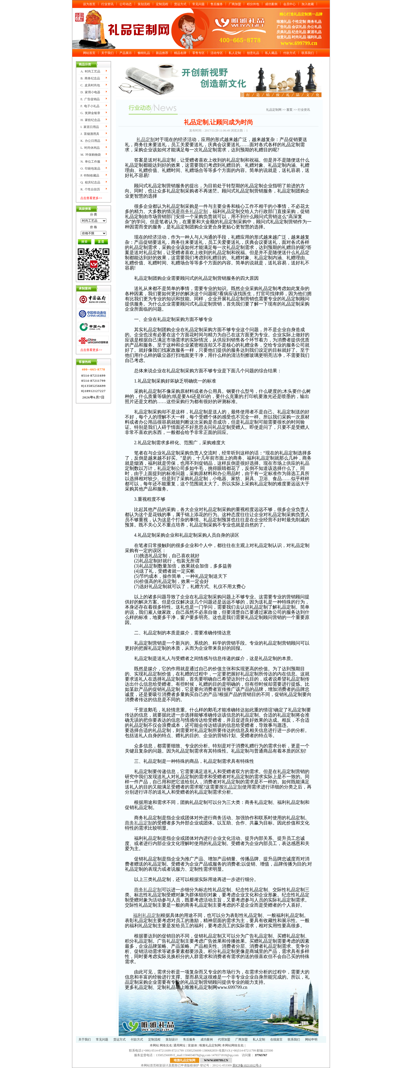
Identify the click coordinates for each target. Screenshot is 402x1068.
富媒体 (192, 1045)
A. (90, 71)
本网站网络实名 (233, 1045)
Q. (90, 182)
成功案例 (271, 4)
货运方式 (180, 4)
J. (90, 134)
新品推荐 (162, 53)
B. (90, 78)
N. (90, 161)
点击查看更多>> (91, 198)
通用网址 (179, 1045)
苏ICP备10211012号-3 (247, 1065)
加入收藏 (308, 4)
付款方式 (289, 53)
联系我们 (308, 53)
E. (90, 99)
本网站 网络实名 (161, 1045)
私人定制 (235, 53)
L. (90, 148)
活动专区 (216, 53)
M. (91, 154)
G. (90, 113)
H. (90, 120)
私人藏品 (271, 53)
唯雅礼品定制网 (210, 1045)
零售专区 (198, 53)
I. (90, 127)
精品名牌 (180, 53)
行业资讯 (107, 4)
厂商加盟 (235, 4)
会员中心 (289, 4)
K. (90, 141)
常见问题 (198, 4)
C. (90, 85)
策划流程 (144, 4)
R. (90, 189)
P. (90, 175)
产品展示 (125, 53)
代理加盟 (224, 1039)
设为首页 (89, 4)
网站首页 (89, 53)
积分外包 (253, 4)
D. (90, 92)
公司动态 (125, 4)
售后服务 (216, 4)
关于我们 (107, 53)
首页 (289, 110)
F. (90, 106)
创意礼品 (253, 53)
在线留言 (276, 1039)
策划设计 (172, 1039)
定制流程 (162, 4)
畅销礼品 (144, 53)
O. (90, 168)
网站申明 (311, 1039)
